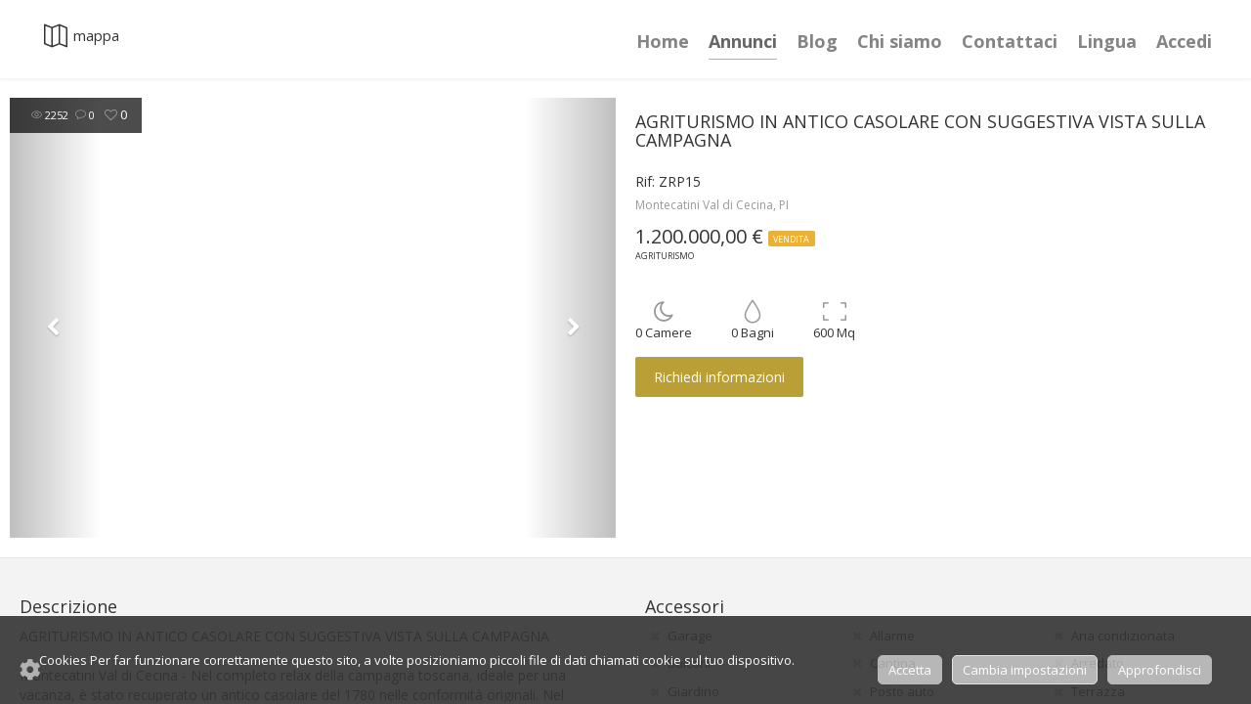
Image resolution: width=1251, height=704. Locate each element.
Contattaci (1009, 41)
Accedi (1184, 41)
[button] (55, 318)
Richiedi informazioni (719, 377)
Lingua (1107, 41)
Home (662, 41)
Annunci (743, 41)
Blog (817, 41)
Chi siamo (899, 41)
